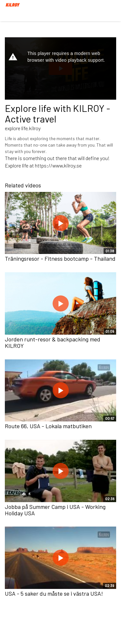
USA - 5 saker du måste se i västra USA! (54, 593)
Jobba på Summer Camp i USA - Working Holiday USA (55, 510)
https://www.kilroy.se (58, 165)
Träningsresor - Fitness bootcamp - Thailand (60, 258)
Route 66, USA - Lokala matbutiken (48, 425)
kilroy (35, 128)
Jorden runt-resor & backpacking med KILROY (52, 342)
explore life (16, 128)
